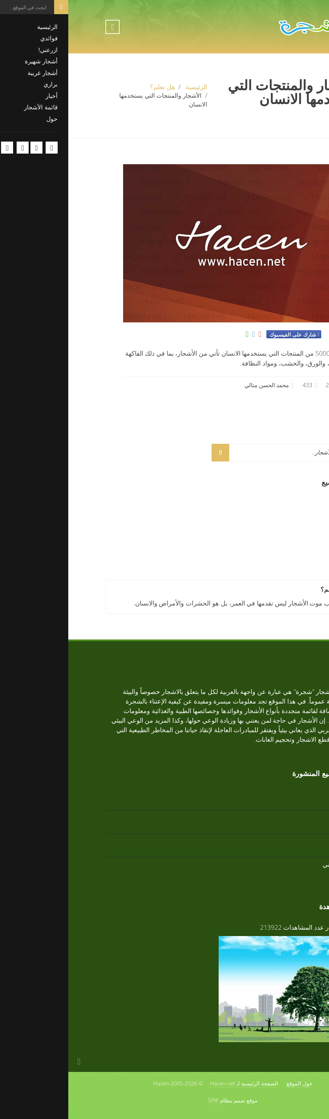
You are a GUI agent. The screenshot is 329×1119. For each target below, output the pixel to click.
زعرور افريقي (273, 864)
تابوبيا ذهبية (276, 502)
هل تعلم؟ (94, 86)
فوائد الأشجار (274, 927)
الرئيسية (128, 86)
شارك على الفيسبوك (224, 334)
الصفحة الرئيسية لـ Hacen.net (176, 1083)
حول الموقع (231, 1083)
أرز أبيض (280, 526)
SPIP (145, 1100)
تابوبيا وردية (276, 549)
